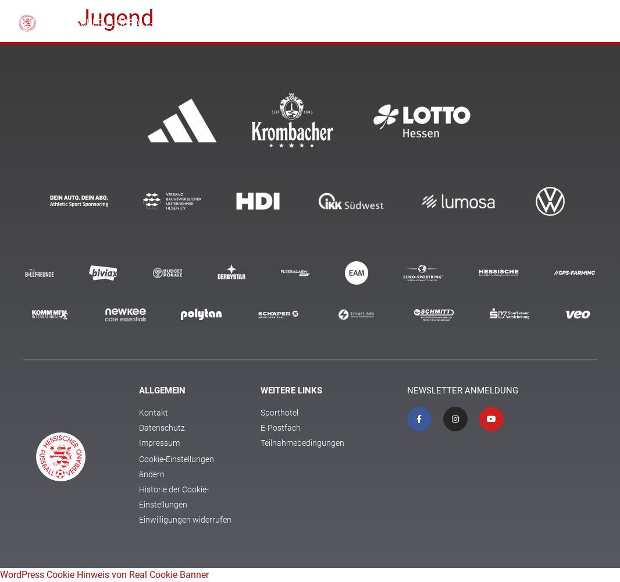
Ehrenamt (432, 23)
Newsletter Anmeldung (462, 390)
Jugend (480, 23)
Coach (520, 23)
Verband (259, 23)
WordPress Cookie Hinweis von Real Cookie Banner (104, 574)
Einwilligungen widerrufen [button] (185, 519)
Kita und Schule (367, 23)
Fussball (305, 23)
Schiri (557, 23)
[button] (593, 23)
